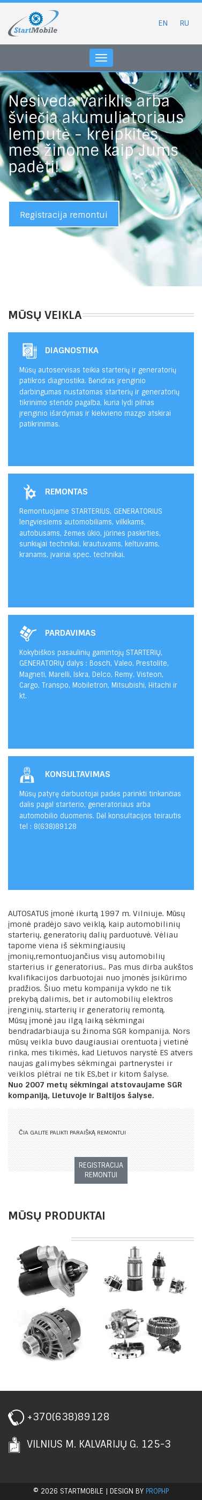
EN (163, 23)
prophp (157, 1491)
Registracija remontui (64, 215)
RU (184, 23)
